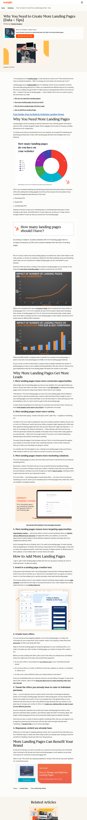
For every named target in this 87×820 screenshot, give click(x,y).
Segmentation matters (20, 533)
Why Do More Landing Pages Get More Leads (29, 106)
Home (3, 8)
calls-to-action (57, 471)
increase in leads (41, 308)
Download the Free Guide (25, 36)
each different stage (46, 662)
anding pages (32, 78)
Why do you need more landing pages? (28, 98)
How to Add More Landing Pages (25, 110)
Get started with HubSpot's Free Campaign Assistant (43, 525)
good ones (16, 643)
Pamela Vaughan (16, 24)
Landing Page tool (34, 585)
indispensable (31, 85)
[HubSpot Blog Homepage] (7, 2)
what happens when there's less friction (30, 407)
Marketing (11, 8)
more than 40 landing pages (29, 269)
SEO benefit (54, 387)
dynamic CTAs (27, 724)
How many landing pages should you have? (29, 102)
